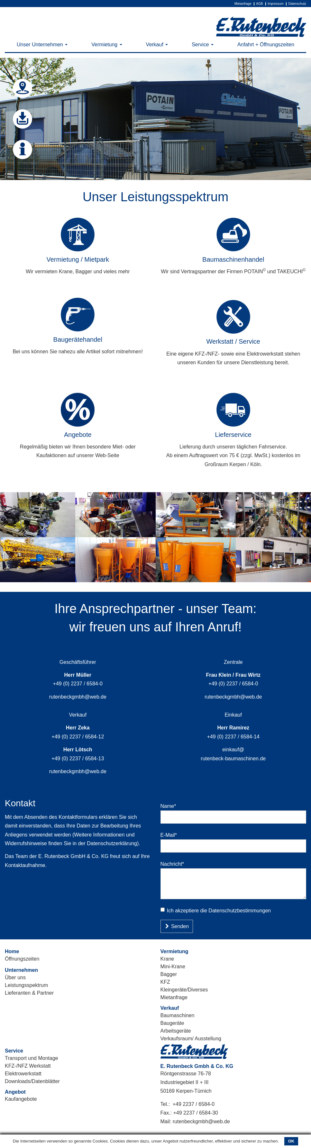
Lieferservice (233, 434)
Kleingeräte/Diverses (184, 989)
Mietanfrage (243, 3)
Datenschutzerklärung (112, 843)
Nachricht (174, 864)
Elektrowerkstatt (23, 1073)
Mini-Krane (172, 966)
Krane (167, 959)
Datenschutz (297, 3)
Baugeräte (172, 1023)
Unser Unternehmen (42, 44)
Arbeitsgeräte (175, 1031)
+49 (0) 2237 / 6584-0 (78, 683)
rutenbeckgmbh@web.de (77, 697)
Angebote (78, 434)
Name (170, 806)
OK (291, 1141)
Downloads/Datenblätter (32, 1081)
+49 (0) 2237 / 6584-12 (77, 736)
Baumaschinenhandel (233, 259)
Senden (177, 926)
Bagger (168, 974)
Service (203, 44)
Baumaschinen (177, 1015)
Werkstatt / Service (233, 341)
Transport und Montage (31, 1058)
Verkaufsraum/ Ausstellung (190, 1038)
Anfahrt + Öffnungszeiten (265, 44)
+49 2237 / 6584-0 (194, 1104)
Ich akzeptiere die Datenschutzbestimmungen (215, 910)
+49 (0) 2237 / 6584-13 (77, 758)
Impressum (275, 3)
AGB (259, 3)
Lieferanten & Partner (29, 993)
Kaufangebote (21, 1099)
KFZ (165, 982)
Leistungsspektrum (26, 985)
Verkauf (157, 44)
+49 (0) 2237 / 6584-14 (233, 736)
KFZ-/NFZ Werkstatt (28, 1066)
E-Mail (171, 835)
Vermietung (106, 44)
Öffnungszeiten (22, 959)
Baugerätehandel (77, 339)
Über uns (15, 977)
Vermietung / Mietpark (77, 259)
